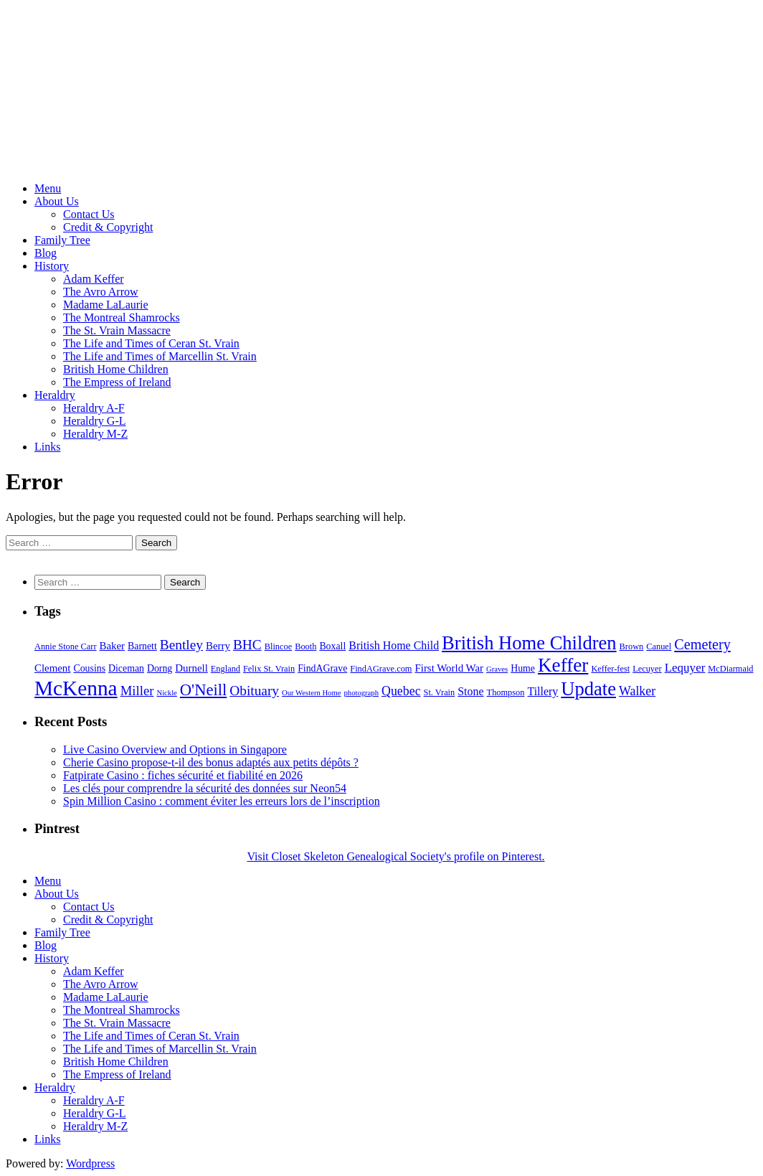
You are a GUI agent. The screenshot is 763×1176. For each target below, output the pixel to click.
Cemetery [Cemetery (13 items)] (702, 644)
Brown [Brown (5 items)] (632, 646)
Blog (45, 253)
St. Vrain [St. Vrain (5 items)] (439, 692)
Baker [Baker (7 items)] (112, 645)
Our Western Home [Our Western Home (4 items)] (311, 693)
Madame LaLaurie (105, 304)
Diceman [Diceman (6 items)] (126, 668)
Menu (47, 188)
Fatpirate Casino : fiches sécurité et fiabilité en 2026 (183, 775)
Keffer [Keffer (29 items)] (563, 665)
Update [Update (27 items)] (588, 689)
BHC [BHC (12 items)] (247, 644)
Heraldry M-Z (95, 434)
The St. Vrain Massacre (117, 330)
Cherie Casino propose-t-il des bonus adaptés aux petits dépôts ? (211, 762)
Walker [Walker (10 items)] (637, 691)
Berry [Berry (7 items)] (218, 645)
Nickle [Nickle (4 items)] (166, 693)
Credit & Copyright (108, 227)
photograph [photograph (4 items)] (361, 693)
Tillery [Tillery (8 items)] (542, 691)
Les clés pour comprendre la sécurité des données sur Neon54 (204, 788)
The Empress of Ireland (117, 382)
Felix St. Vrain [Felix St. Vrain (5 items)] (269, 669)
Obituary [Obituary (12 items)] (254, 690)
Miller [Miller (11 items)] (137, 690)
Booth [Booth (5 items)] (305, 646)
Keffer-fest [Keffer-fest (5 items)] (610, 669)
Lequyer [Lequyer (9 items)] (685, 667)
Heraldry (54, 395)
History (51, 266)
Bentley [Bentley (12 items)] (181, 644)
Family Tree (62, 240)
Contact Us (89, 214)
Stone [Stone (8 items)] (470, 691)
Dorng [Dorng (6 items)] (159, 668)
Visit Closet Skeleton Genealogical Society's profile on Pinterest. (395, 856)
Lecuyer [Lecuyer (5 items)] (646, 669)
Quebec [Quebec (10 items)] (401, 691)
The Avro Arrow (100, 292)
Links (47, 447)
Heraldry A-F (94, 408)
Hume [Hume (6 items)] (523, 668)
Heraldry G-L (94, 421)
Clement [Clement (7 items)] (52, 668)
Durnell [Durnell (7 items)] (191, 668)
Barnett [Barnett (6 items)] (142, 646)
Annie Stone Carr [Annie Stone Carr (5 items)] (65, 646)
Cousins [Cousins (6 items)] (89, 668)
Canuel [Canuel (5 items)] (658, 646)
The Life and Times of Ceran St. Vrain (151, 343)
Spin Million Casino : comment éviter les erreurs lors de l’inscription (221, 801)
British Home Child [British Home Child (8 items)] (394, 645)
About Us (56, 201)
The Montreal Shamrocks (121, 317)
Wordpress (90, 1163)
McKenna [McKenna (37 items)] (76, 688)
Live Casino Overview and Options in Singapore (175, 749)
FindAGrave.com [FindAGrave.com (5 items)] (381, 669)
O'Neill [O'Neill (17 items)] (203, 690)
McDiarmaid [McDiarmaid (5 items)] (730, 669)
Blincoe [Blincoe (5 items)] (278, 646)
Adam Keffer (93, 279)
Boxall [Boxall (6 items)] (332, 646)
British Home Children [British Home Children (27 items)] (529, 643)
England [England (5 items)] (225, 669)
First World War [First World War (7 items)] (448, 668)
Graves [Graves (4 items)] (497, 669)
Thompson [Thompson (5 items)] (506, 692)
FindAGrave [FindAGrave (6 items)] (322, 668)
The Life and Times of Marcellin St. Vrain (160, 356)
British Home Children (116, 369)
